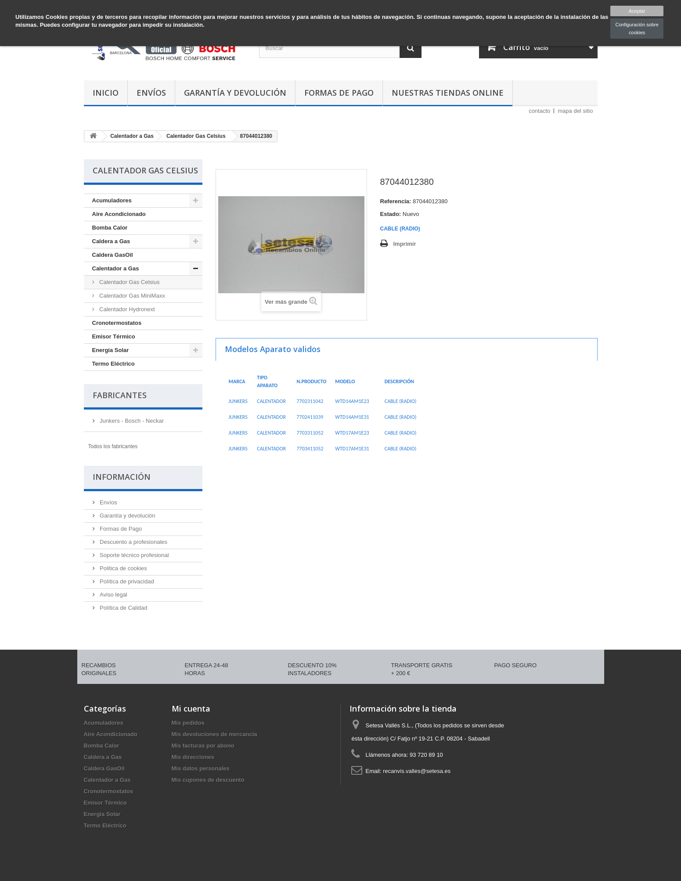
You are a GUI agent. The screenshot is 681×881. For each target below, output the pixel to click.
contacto (539, 111)
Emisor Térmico (113, 336)
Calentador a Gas (115, 268)
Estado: (390, 214)
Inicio (106, 92)
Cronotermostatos (117, 323)
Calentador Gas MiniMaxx (131, 295)
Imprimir (404, 244)
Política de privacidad (126, 581)
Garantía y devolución (235, 92)
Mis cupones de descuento (208, 780)
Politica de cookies (122, 568)
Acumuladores (112, 200)
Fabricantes (120, 395)
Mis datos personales (201, 768)
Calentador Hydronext (126, 309)
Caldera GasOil (112, 255)
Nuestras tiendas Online (448, 92)
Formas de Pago (339, 92)
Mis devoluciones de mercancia (214, 734)
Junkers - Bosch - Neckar (131, 420)
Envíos (151, 92)
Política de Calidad (123, 607)
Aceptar (637, 11)
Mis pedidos (188, 722)
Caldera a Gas (111, 241)
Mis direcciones (193, 757)
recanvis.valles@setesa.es (416, 771)
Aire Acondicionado (119, 214)
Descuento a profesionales (133, 542)
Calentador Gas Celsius (129, 282)
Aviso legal (112, 594)
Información (122, 476)
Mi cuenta (191, 708)
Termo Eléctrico (113, 363)
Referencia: (395, 201)
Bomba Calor (110, 227)
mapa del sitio (575, 111)
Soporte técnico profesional (133, 555)
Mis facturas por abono (203, 745)
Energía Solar (110, 350)
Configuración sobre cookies (636, 28)
